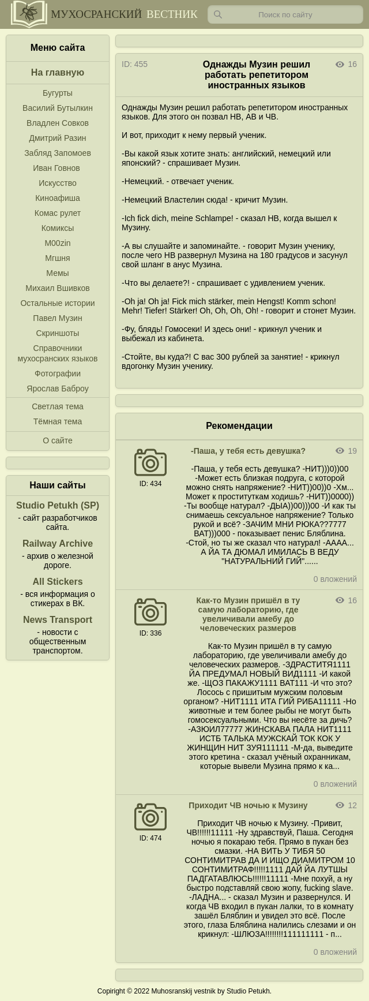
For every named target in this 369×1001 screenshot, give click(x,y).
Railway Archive (57, 543)
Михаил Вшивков (57, 288)
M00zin (57, 243)
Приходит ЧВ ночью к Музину (248, 805)
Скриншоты (58, 333)
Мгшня (57, 258)
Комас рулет (58, 213)
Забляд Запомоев (57, 153)
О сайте (57, 440)
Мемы (57, 273)
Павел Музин (57, 318)
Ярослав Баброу (57, 388)
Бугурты (58, 93)
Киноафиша (57, 198)
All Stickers (57, 582)
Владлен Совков (58, 123)
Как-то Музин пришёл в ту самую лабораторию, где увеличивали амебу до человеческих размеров (248, 614)
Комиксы (58, 228)
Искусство (58, 183)
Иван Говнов (56, 168)
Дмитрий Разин (57, 138)
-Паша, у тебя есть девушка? (248, 450)
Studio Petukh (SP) (57, 505)
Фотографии (58, 373)
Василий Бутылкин (57, 108)
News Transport (57, 620)
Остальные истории (57, 303)
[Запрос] (285, 14)
